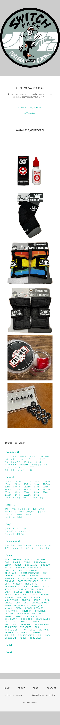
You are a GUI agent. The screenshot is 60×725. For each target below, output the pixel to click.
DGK (45, 573)
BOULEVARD (31, 565)
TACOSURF (10, 624)
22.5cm (8, 489)
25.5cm (17, 492)
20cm (7, 487)
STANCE (36, 622)
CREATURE (32, 570)
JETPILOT (9, 589)
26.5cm (36, 492)
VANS (32, 630)
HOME (7, 688)
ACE (7, 560)
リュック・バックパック (15, 529)
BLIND (8, 565)
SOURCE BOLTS (26, 635)
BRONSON (46, 565)
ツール (38, 462)
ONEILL (8, 603)
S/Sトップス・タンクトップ (17, 509)
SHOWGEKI (10, 638)
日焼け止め (10, 545)
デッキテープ (24, 459)
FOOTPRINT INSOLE (28, 581)
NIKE (25, 595)
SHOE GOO (26, 619)
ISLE (25, 587)
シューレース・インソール (16, 498)
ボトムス (41, 512)
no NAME (45, 595)
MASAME (9, 597)
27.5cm (8, 495)
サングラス (44, 548)
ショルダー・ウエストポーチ (17, 531)
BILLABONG (40, 562)
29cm (36, 495)
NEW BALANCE (12, 595)
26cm (26, 492)
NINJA (35, 595)
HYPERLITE (31, 584)
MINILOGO (22, 597)
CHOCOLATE (34, 568)
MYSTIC (26, 600)
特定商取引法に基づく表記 (44, 695)
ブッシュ (28, 462)
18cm (7, 484)
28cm (17, 495)
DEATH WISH (11, 573)
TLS (37, 627)
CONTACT (51, 688)
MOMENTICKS (11, 600)
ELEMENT (9, 581)
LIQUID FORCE (33, 592)
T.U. (24, 630)
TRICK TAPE (11, 627)
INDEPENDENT (12, 587)
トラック (34, 456)
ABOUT (21, 688)
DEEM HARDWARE (30, 573)
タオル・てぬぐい (43, 545)
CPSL (20, 570)
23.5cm (27, 489)
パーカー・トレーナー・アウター (19, 512)
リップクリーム (25, 545)
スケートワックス (12, 462)
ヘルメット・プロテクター (16, 465)
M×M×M (8, 608)
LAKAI (8, 592)
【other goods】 (13, 541)
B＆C (7, 562)
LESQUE (18, 592)
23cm (17, 489)
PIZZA (19, 608)
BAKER (16, 562)
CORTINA (9, 570)
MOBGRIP (36, 597)
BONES (18, 565)
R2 (33, 614)
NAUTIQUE (37, 605)
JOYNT (46, 587)
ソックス (9, 514)
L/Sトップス (38, 509)
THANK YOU (25, 624)
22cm (45, 487)
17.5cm (17, 484)
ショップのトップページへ (30, 108)
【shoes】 (10, 477)
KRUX (40, 589)
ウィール (45, 456)
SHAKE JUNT (11, 619)
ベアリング (10, 459)
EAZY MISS (35, 576)
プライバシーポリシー (14, 695)
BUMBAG (20, 568)
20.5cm (17, 487)
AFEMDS (17, 560)
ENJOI (21, 578)
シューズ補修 (38, 498)
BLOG (36, 688)
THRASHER (26, 627)
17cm (47, 481)
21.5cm (27, 487)
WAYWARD (22, 633)
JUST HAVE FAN (26, 589)
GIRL (7, 584)
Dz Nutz (23, 576)
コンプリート (10, 456)
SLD (40, 635)
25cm (7, 492)
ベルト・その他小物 (13, 517)
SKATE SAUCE (43, 619)
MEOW (23, 638)
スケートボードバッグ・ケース (18, 470)
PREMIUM (27, 611)
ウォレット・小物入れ (14, 534)
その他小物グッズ (39, 465)
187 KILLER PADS (40, 603)
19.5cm (46, 484)
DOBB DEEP (35, 638)
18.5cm (27, 484)
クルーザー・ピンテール (15, 467)
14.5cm (18, 481)
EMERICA (9, 578)
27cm (45, 492)
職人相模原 (10, 635)
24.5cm (46, 489)
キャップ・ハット (24, 514)
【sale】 (9, 652)
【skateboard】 (12, 452)
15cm (28, 481)
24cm (36, 489)
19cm (36, 484)
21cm (36, 487)
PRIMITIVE (40, 611)
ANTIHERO (42, 560)
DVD (32, 467)
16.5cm (37, 481)
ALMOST (29, 560)
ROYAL (18, 616)
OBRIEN (37, 600)
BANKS (27, 562)
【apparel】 (10, 505)
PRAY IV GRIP (11, 611)
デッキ (23, 456)
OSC (26, 603)
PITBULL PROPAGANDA (16, 605)
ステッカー (31, 548)
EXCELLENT (45, 578)
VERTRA (9, 633)
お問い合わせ (30, 113)
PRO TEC (9, 614)
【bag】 (8, 524)
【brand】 (9, 555)
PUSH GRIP (23, 614)
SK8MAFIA (10, 622)
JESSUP (35, 587)
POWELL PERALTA (34, 608)
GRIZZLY (17, 584)
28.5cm (27, 495)
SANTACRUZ (31, 616)
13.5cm (8, 481)
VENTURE (44, 630)
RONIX (8, 616)
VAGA (48, 635)
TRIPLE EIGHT (12, 630)
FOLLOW (31, 578)
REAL (41, 614)
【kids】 (9, 645)
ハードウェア (39, 459)
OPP (18, 603)
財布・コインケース (13, 548)
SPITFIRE (23, 622)
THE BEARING (42, 624)
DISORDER (10, 576)
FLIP (44, 581)
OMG (47, 600)
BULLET (8, 568)
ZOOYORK (36, 633)
